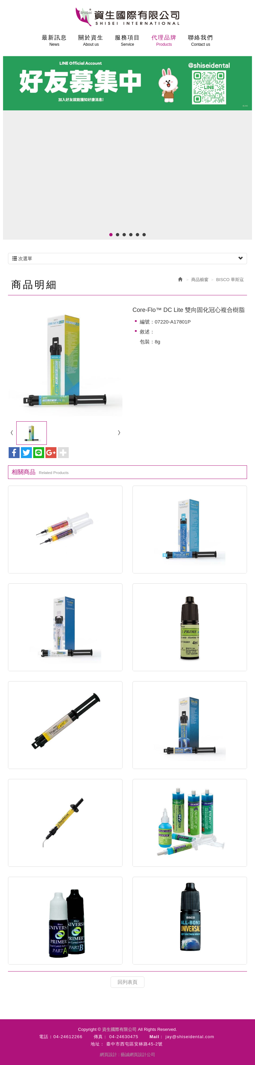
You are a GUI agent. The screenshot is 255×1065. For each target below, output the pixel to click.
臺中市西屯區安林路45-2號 (134, 1043)
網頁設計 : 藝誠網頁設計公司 (127, 1054)
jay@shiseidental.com (190, 1036)
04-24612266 (68, 1036)
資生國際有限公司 (127, 17)
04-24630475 (123, 1036)
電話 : (45, 1036)
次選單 (127, 258)
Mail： (156, 1036)
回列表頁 (127, 982)
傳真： (101, 1036)
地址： (98, 1043)
